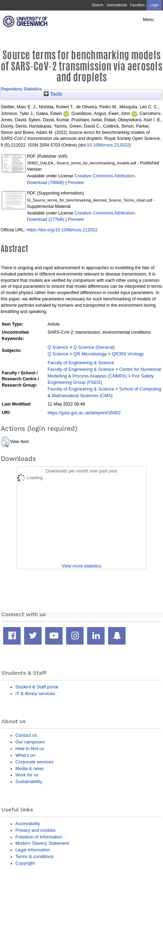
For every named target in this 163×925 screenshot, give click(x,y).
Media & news (29, 768)
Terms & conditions (34, 856)
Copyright (25, 863)
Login (154, 5)
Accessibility (27, 823)
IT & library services (35, 693)
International (117, 5)
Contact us (26, 735)
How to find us (29, 748)
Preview (76, 182)
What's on (25, 755)
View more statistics (81, 566)
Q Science (58, 347)
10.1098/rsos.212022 (108, 145)
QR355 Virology (128, 353)
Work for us (26, 774)
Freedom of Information (38, 836)
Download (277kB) (45, 219)
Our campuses (30, 741)
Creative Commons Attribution (105, 175)
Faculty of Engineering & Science (81, 362)
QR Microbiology (90, 353)
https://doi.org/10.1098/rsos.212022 (62, 229)
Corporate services (34, 761)
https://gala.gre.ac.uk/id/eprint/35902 (84, 412)
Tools (53, 94)
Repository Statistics (21, 88)
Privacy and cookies (35, 830)
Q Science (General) (94, 347)
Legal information (32, 849)
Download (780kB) (45, 182)
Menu (148, 19)
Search (97, 5)
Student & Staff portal (36, 686)
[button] (5, 442)
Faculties (137, 5)
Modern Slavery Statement (42, 843)
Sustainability (28, 781)
